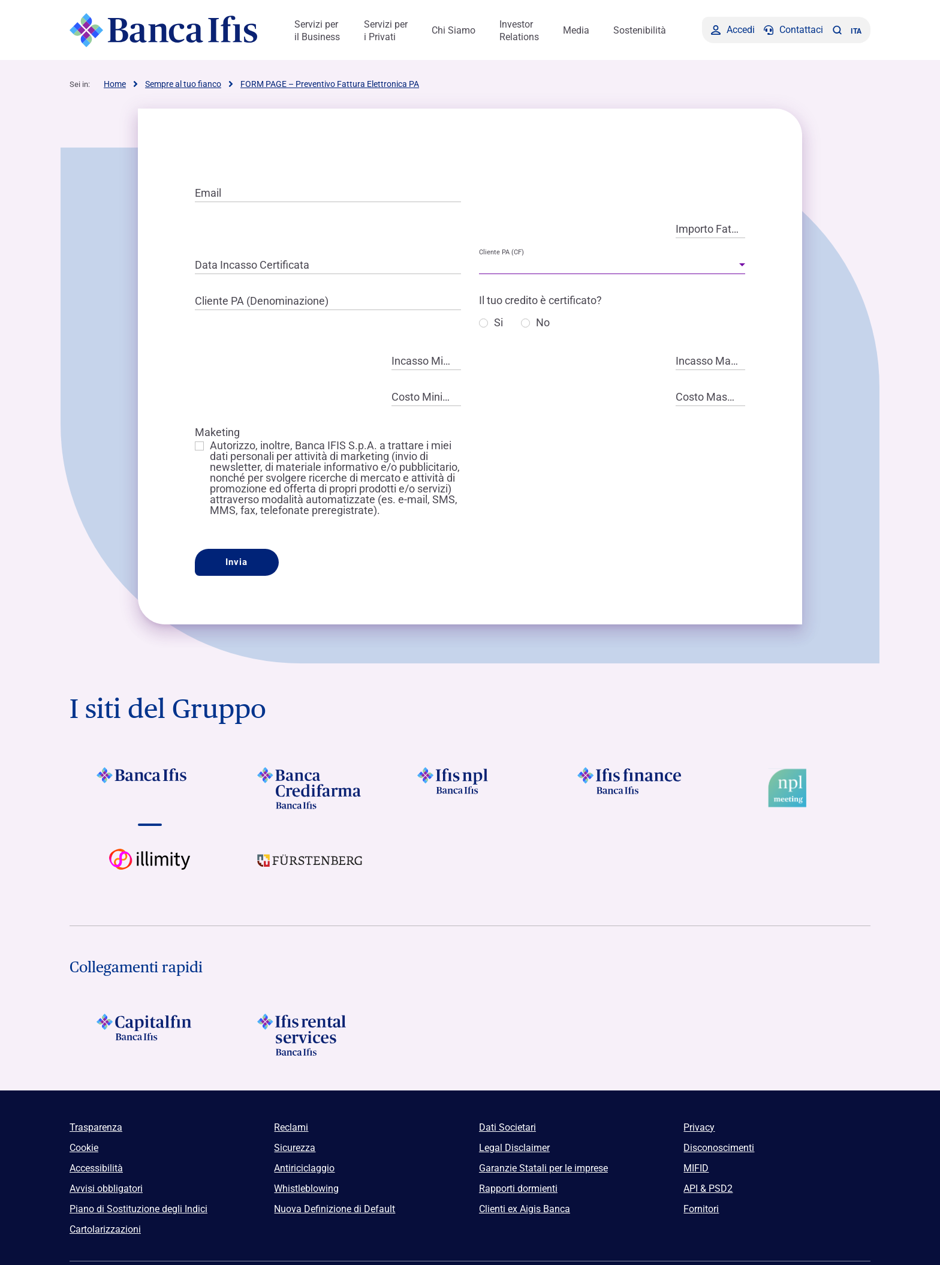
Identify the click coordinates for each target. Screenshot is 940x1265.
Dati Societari (507, 1127)
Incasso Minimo (426, 360)
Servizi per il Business (317, 31)
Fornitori (701, 1209)
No (543, 323)
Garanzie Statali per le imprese (543, 1168)
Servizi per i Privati (386, 31)
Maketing (217, 432)
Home (115, 84)
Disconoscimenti (718, 1147)
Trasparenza (96, 1127)
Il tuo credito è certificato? (540, 300)
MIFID (696, 1168)
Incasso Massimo (710, 360)
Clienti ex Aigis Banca (524, 1209)
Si (498, 323)
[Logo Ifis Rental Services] (310, 1034)
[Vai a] (470, 788)
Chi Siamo (453, 30)
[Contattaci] (793, 30)
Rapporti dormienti (518, 1188)
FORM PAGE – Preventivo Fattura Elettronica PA (329, 84)
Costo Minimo (424, 396)
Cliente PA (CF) (501, 252)
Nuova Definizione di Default (334, 1209)
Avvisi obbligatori (106, 1188)
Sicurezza (294, 1147)
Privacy (699, 1127)
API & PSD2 (708, 1188)
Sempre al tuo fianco (183, 84)
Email (208, 193)
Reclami (291, 1127)
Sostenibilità (639, 30)
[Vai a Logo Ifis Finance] (630, 788)
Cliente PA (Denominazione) (262, 301)
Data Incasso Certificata (252, 265)
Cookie (84, 1147)
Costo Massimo (710, 396)
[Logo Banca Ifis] (164, 30)
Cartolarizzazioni (105, 1229)
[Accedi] (733, 30)
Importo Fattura (710, 229)
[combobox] (612, 265)
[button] (837, 30)
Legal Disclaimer (514, 1147)
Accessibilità (96, 1168)
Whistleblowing (306, 1188)
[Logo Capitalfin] (150, 1034)
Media (576, 30)
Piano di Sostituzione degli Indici (138, 1209)
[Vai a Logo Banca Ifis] (150, 788)
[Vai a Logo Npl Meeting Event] (790, 788)
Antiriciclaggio (304, 1168)
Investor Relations (519, 31)
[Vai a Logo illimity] (150, 870)
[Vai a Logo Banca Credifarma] (310, 788)
